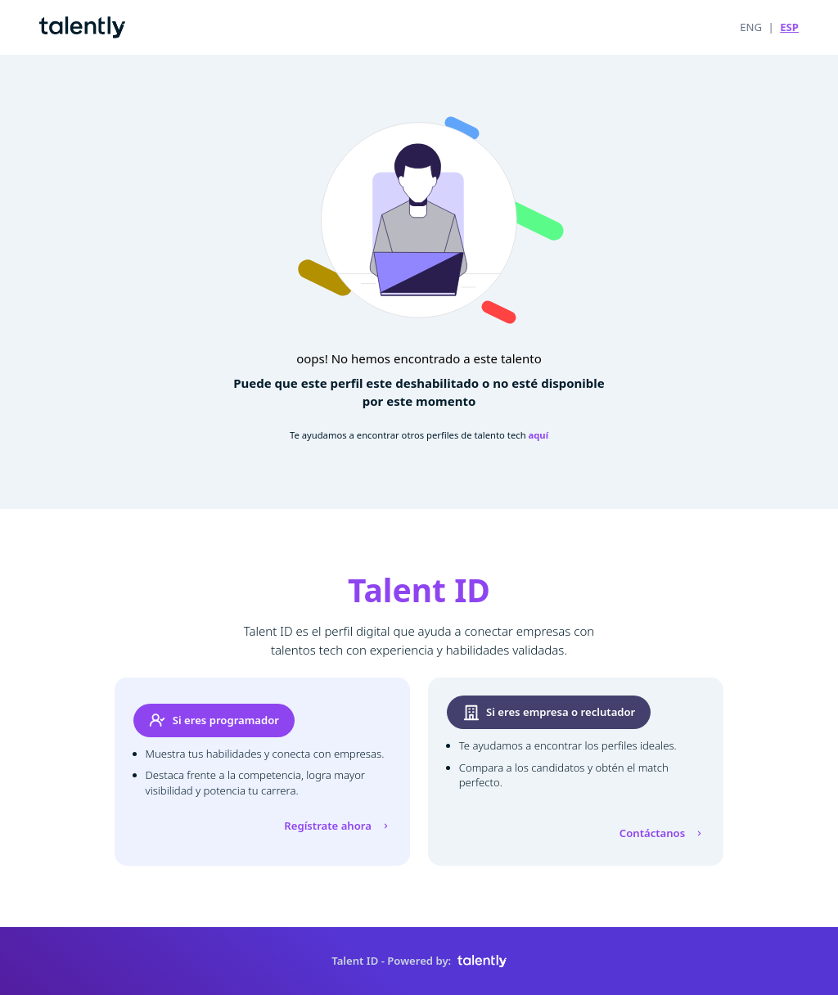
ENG (751, 27)
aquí (539, 435)
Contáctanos (662, 833)
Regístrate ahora (337, 825)
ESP (789, 27)
